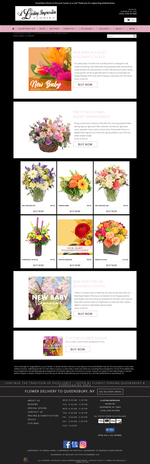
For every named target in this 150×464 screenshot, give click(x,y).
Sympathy (70, 28)
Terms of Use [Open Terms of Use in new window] (82, 462)
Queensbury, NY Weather (62, 455)
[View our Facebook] (67, 447)
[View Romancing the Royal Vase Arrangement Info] (38, 237)
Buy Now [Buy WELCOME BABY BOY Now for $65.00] (38, 211)
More (133, 28)
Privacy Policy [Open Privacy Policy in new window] (96, 460)
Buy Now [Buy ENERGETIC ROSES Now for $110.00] (111, 265)
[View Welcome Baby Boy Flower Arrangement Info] (38, 183)
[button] (130, 20)
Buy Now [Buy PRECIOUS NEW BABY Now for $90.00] (75, 265)
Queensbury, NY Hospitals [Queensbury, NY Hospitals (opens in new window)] (70, 450)
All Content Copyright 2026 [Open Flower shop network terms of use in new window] (52, 460)
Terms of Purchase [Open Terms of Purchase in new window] (115, 460)
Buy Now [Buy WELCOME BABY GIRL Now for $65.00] (111, 211)
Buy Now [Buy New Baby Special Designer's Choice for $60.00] (85, 314)
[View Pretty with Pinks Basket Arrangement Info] (50, 128)
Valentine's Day (27, 28)
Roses (42, 28)
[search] (134, 36)
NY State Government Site (87, 455)
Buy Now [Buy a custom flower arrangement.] (78, 349)
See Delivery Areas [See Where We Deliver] (110, 391)
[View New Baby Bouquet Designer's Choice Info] (50, 68)
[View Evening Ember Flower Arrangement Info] (75, 183)
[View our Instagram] (83, 447)
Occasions (88, 28)
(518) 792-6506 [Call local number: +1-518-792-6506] (131, 13)
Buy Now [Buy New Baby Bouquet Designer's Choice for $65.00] (85, 84)
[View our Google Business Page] (75, 447)
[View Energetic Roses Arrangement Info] (111, 237)
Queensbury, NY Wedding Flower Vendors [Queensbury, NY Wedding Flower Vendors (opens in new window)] (103, 450)
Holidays (105, 28)
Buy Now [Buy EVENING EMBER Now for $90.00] (75, 211)
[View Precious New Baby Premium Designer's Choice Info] (75, 237)
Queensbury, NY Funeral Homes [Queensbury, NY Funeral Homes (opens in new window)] (41, 450)
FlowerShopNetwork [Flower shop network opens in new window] (76, 460)
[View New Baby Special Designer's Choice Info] (50, 298)
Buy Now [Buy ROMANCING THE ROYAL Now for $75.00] (38, 265)
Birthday (54, 28)
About (120, 28)
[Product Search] (119, 36)
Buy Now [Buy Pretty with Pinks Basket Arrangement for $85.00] (85, 144)
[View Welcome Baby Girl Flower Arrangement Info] (111, 183)
